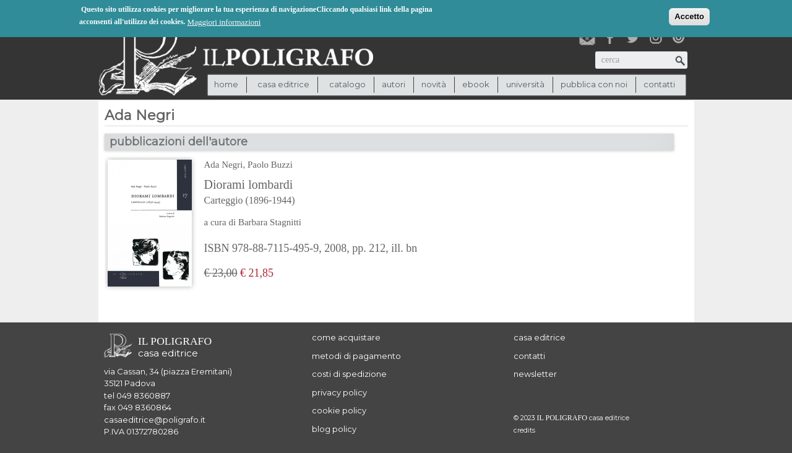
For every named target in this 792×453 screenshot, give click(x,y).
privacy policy (339, 392)
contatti (659, 84)
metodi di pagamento (356, 356)
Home (226, 84)
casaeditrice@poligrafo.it (154, 420)
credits (524, 430)
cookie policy (339, 410)
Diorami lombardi (311, 193)
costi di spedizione (349, 374)
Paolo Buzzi (270, 165)
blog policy (334, 429)
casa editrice (540, 337)
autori (393, 84)
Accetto (689, 15)
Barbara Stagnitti (269, 222)
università (525, 84)
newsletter (535, 374)
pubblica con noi (594, 84)
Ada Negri (223, 165)
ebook (475, 84)
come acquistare (346, 337)
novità (433, 84)
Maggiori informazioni (224, 21)
